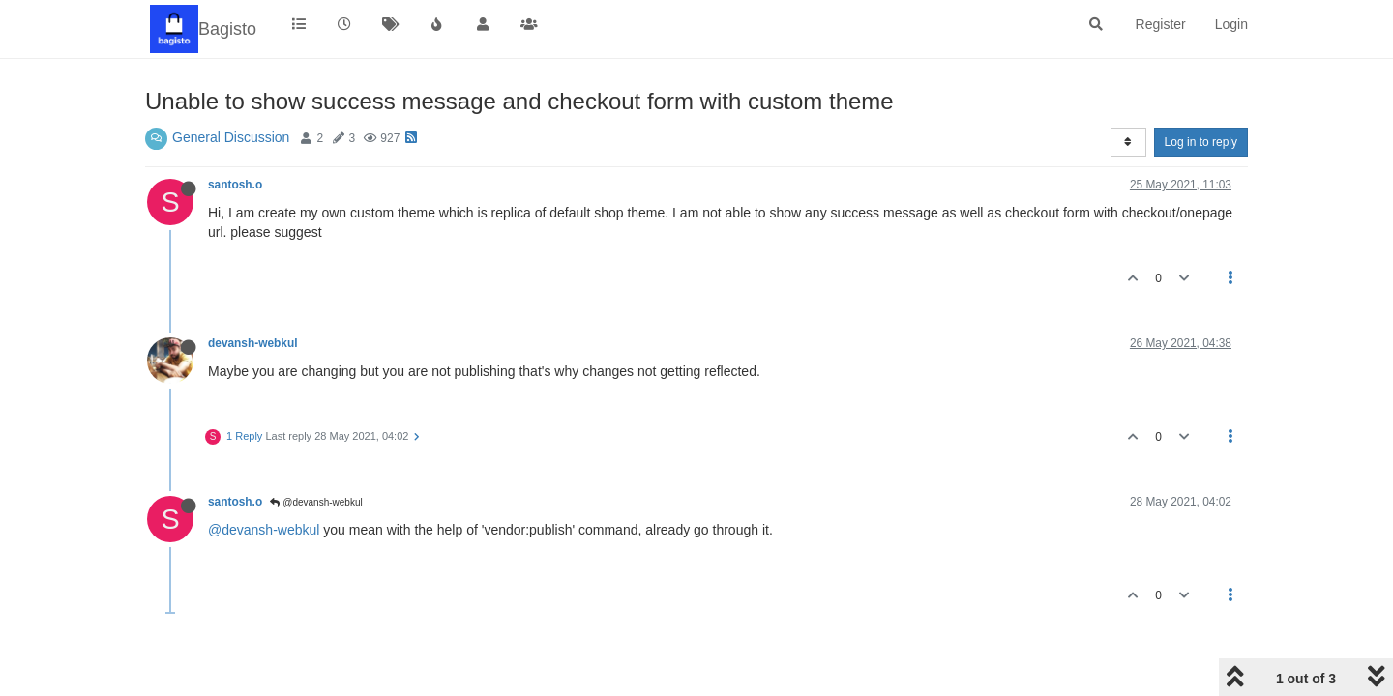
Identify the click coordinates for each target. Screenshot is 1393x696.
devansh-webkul (253, 343)
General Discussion (230, 137)
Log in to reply (1201, 142)
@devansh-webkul (316, 502)
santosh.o (235, 184)
